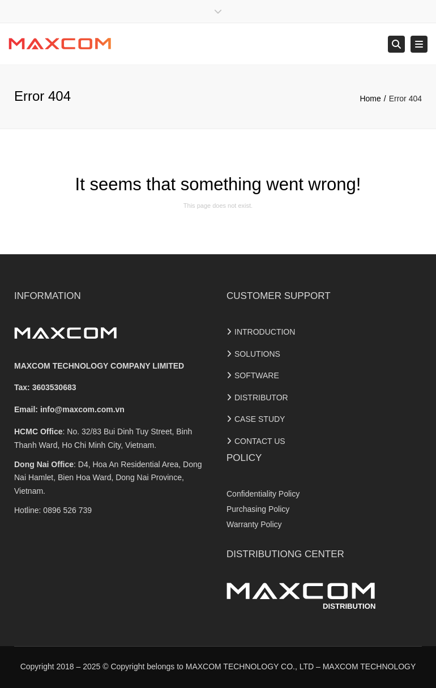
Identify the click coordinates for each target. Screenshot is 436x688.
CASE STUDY (259, 419)
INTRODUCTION (264, 331)
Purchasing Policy (257, 509)
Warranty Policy (254, 524)
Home (370, 98)
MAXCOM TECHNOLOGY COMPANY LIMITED (99, 365)
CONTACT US (259, 441)
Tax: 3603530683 (45, 387)
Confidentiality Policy (263, 493)
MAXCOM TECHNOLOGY (369, 666)
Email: (69, 409)
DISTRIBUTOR (261, 397)
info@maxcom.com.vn (82, 409)
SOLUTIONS (257, 353)
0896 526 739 (67, 510)
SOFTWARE (256, 375)
